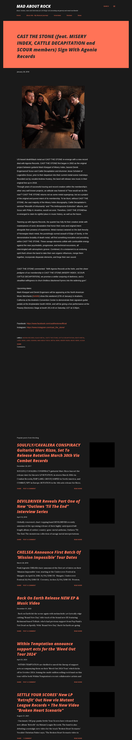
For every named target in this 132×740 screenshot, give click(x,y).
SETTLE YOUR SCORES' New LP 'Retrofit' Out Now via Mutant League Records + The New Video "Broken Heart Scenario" (48, 702)
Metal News (55, 340)
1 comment (27, 738)
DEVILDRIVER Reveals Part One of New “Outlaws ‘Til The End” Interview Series (48, 506)
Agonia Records (28, 338)
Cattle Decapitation (66, 338)
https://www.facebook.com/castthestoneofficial (47, 323)
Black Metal (40, 338)
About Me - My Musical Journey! (37, 15)
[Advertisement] (50, 412)
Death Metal (80, 338)
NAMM (36, 296)
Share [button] (19, 344)
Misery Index (65, 340)
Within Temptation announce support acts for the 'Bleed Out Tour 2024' (46, 649)
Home (19, 15)
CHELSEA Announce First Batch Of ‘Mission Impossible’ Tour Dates (49, 554)
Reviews (69, 15)
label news (21, 340)
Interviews (57, 15)
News (79, 15)
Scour (82, 340)
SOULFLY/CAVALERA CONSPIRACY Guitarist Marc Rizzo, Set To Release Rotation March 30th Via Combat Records (48, 452)
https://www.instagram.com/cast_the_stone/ (46, 327)
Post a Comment (29, 488)
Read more (78, 488)
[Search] (106, 6)
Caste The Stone (52, 338)
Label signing (31, 340)
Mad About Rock (34, 6)
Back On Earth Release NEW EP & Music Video (48, 600)
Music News (75, 340)
